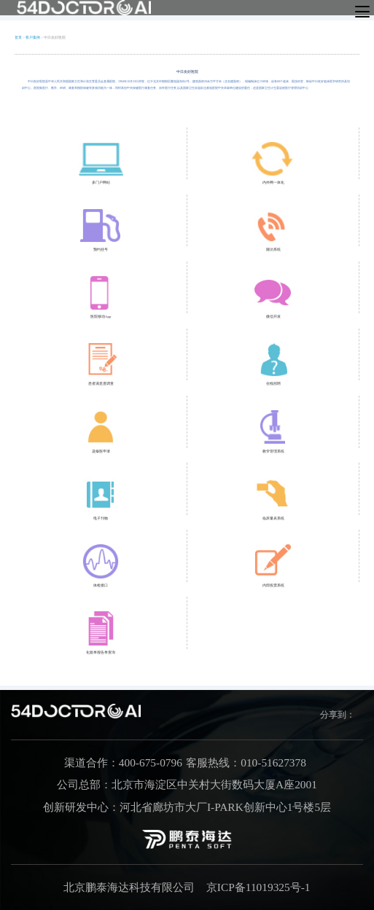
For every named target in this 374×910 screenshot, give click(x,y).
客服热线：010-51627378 (246, 762)
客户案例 (33, 37)
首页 (18, 37)
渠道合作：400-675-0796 (123, 762)
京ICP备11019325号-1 (258, 887)
